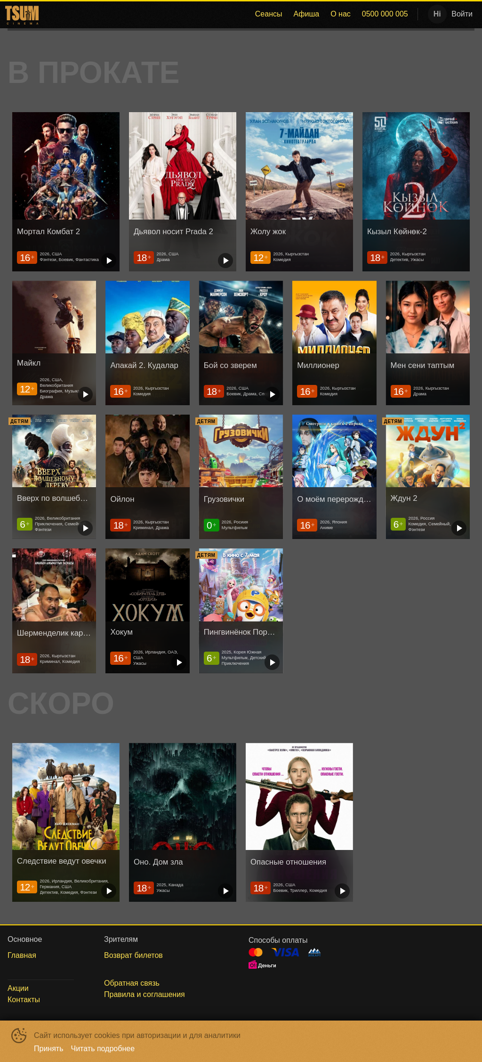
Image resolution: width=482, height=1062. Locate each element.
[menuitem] (268, 14)
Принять (49, 1049)
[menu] (227, 14)
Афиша (306, 14)
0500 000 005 (385, 14)
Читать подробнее (103, 1049)
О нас (340, 14)
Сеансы (268, 14)
